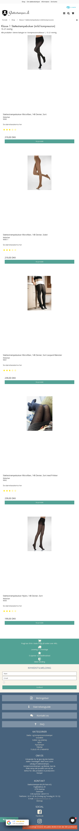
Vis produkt (39, 141)
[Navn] (39, 673)
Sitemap (39, 801)
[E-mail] (39, 678)
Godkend (39, 687)
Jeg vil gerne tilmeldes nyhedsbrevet (27, 682)
